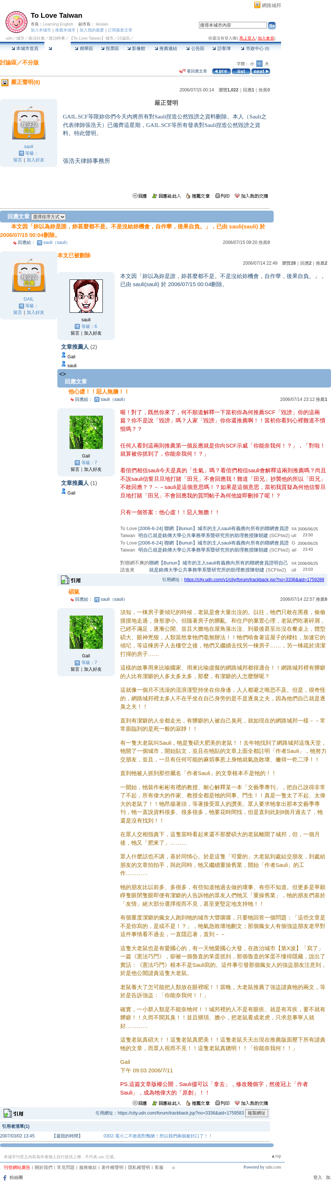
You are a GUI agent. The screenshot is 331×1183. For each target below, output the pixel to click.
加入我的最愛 (92, 30)
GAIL (29, 299)
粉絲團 (16, 1177)
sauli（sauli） (56, 242)
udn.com (273, 1167)
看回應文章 (193, 71)
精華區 (84, 48)
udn (9, 38)
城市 (20, 38)
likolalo (102, 24)
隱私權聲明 (139, 1167)
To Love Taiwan (56, 15)
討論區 (57, 48)
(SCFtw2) (279, 535)
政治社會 (36, 38)
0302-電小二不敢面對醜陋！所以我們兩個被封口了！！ (158, 1136)
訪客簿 (221, 48)
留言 (17, 159)
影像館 (136, 48)
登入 (317, 1177)
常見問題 (66, 1167)
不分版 (30, 62)
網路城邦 (271, 5)
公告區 (195, 48)
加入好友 (35, 159)
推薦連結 (166, 48)
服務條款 (88, 1167)
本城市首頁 (24, 48)
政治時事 (57, 38)
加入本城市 (41, 30)
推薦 (264, 90)
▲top (276, 1156)
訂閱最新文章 (120, 30)
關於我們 (44, 1167)
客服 (159, 1167)
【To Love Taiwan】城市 (91, 38)
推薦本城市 (65, 30)
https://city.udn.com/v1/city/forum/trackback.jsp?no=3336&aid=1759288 (254, 579)
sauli (28, 146)
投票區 (110, 48)
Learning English (58, 24)
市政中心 (255, 48)
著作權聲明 (112, 1167)
